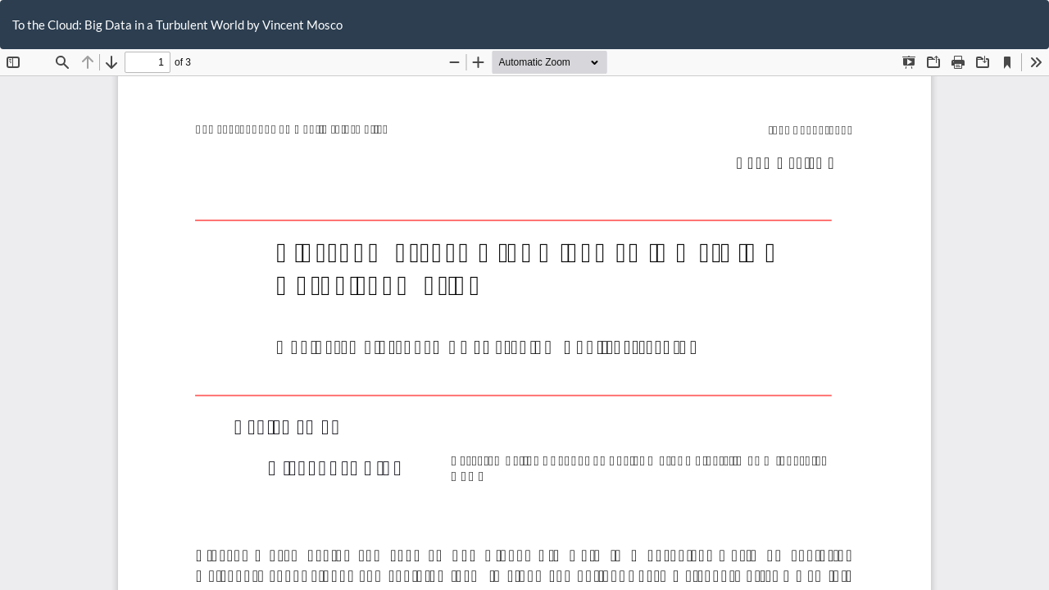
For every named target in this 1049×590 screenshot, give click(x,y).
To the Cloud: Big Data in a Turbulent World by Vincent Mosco (177, 24)
